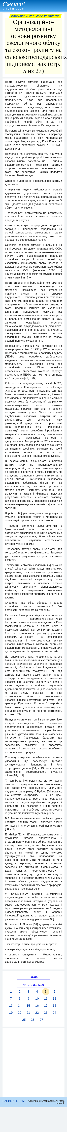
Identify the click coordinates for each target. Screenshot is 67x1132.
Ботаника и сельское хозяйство (35, 16)
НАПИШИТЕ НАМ (14, 1101)
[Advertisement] (33, 1063)
